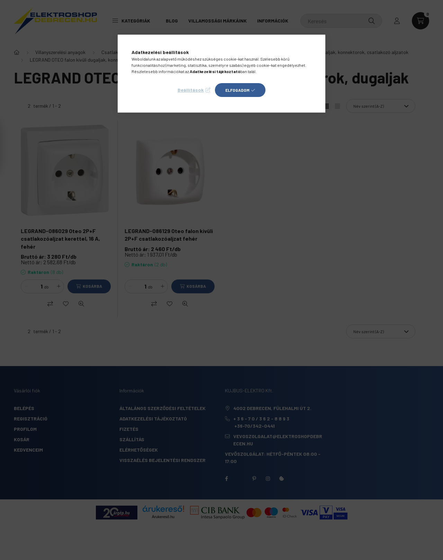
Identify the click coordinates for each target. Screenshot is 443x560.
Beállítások (191, 90)
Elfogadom (237, 90)
